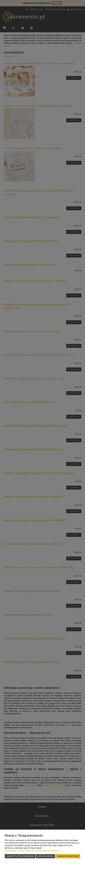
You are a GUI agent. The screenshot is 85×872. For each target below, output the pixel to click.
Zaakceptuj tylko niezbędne (19, 856)
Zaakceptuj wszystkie (68, 856)
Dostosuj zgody (45, 856)
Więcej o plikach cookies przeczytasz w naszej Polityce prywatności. (32, 850)
